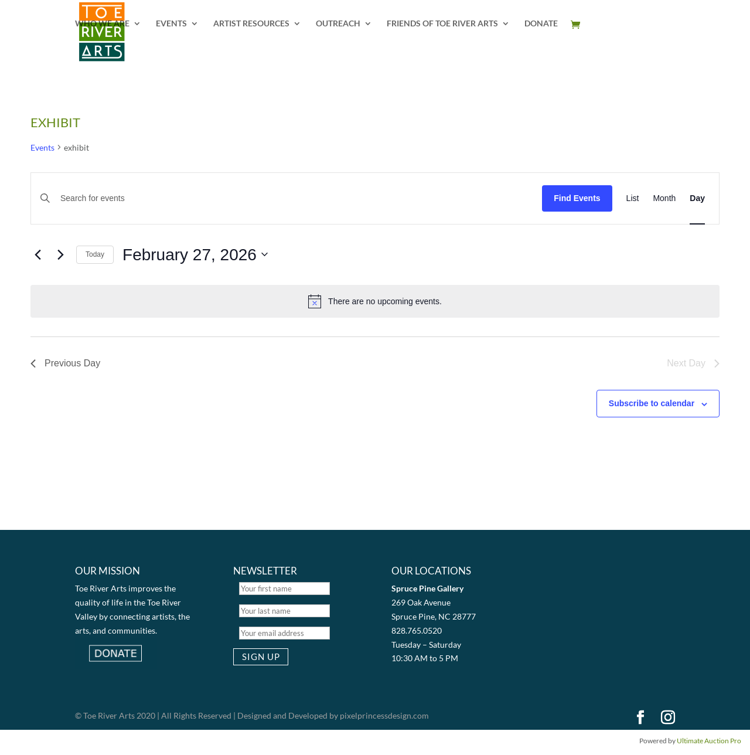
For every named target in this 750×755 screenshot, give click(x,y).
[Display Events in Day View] (697, 198)
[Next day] (60, 254)
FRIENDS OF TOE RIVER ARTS (442, 23)
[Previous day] (37, 254)
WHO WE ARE (102, 23)
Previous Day (65, 363)
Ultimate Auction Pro (709, 740)
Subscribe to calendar (651, 403)
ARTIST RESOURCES (251, 23)
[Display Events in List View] (632, 198)
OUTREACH (338, 23)
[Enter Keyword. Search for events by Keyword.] (292, 198)
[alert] (375, 301)
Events (42, 147)
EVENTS (171, 23)
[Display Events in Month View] (664, 198)
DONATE (541, 23)
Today (95, 254)
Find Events (577, 198)
